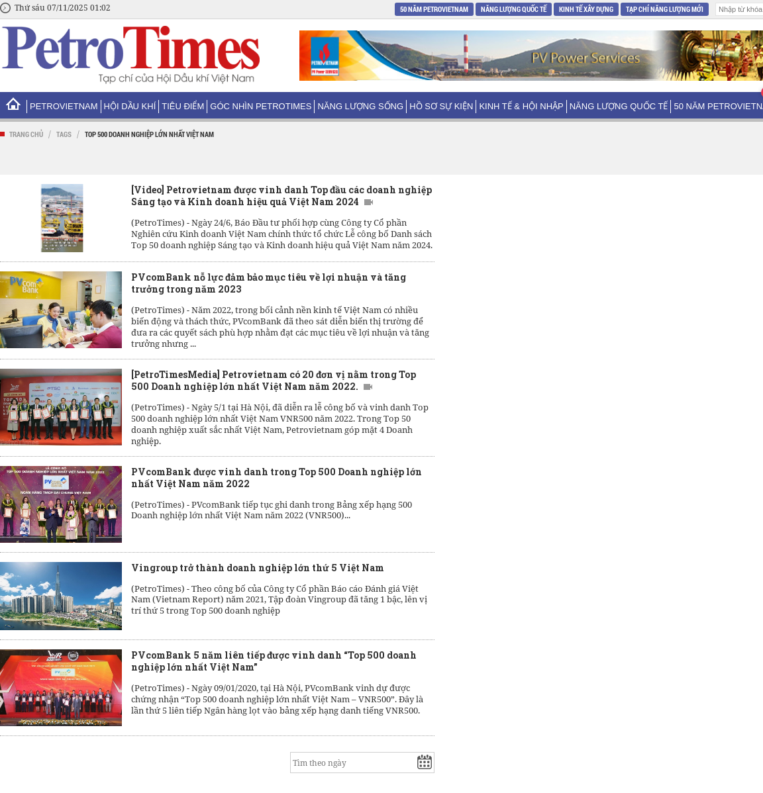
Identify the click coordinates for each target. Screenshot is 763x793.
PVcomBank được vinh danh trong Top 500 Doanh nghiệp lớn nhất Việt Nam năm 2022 (276, 477)
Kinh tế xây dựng (586, 9)
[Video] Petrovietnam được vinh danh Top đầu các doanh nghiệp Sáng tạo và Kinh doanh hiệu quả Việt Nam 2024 (281, 195)
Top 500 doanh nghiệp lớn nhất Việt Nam (149, 134)
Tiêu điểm (183, 106)
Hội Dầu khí (130, 106)
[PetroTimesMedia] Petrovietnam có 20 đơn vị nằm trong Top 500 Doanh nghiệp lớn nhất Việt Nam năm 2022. (273, 380)
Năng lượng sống (360, 106)
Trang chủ (26, 134)
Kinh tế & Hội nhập (521, 106)
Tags (64, 134)
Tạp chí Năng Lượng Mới (664, 9)
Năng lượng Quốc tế (513, 9)
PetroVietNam (64, 106)
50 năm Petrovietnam (434, 9)
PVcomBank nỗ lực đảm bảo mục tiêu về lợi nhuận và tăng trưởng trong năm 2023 (268, 283)
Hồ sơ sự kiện (441, 106)
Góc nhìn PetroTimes (260, 106)
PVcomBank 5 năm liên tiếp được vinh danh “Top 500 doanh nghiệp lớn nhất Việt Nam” (274, 661)
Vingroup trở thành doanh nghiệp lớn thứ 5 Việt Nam (257, 567)
